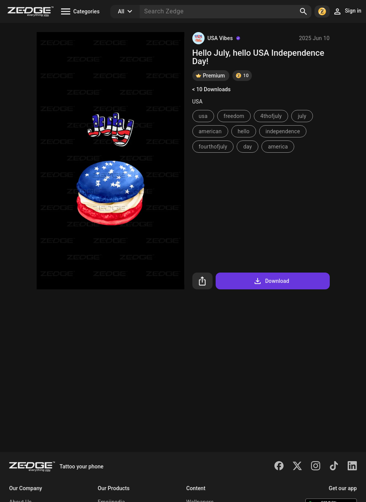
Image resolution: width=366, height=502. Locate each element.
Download (271, 281)
